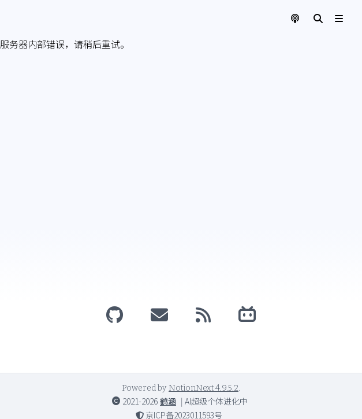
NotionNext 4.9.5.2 (203, 388)
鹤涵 (168, 401)
